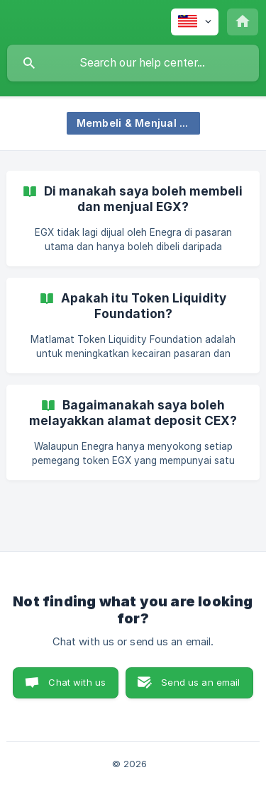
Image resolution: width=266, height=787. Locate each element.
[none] (194, 22)
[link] (133, 218)
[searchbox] (133, 63)
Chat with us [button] (77, 682)
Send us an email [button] (200, 682)
